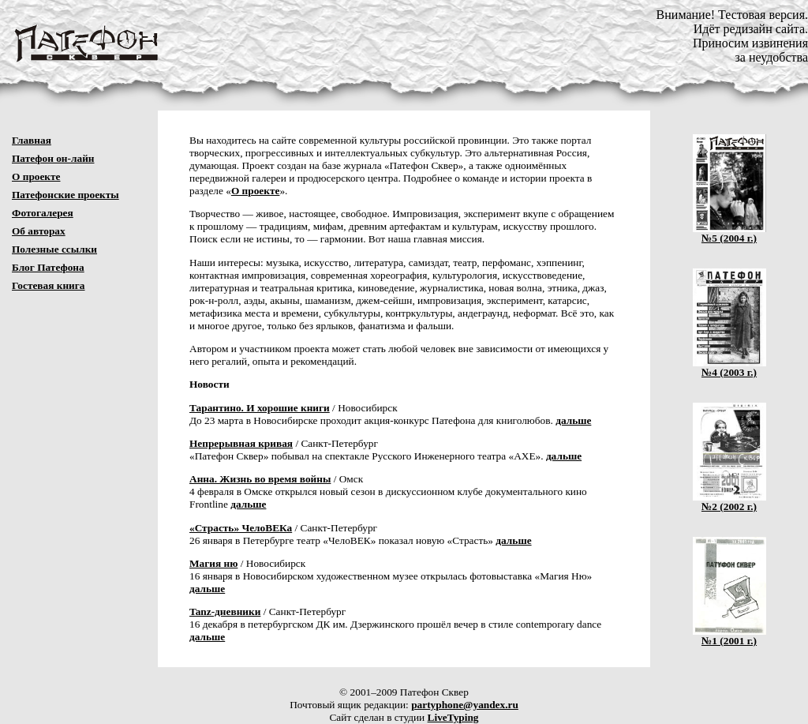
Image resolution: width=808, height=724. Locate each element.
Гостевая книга (48, 285)
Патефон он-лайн (53, 158)
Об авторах (38, 231)
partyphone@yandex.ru (464, 705)
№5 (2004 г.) (729, 233)
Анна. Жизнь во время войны (260, 479)
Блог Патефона (48, 267)
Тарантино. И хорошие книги (259, 408)
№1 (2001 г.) (729, 636)
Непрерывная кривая (241, 443)
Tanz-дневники (224, 611)
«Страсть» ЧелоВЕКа (240, 528)
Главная (31, 140)
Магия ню (213, 563)
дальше (573, 420)
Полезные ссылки (54, 249)
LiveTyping (453, 717)
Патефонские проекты (65, 195)
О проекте (36, 176)
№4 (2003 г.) (729, 367)
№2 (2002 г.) (729, 501)
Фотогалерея (42, 213)
